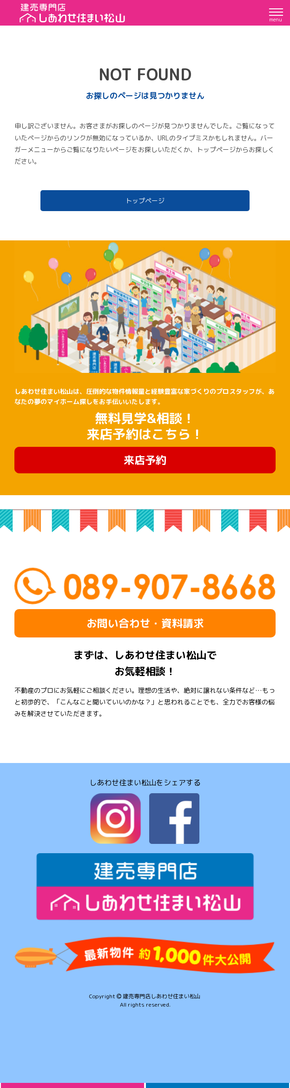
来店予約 (145, 459)
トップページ (145, 200)
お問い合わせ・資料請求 (145, 623)
